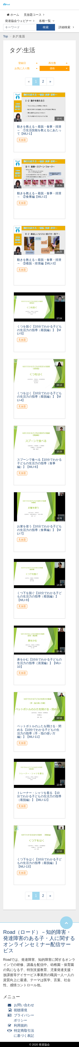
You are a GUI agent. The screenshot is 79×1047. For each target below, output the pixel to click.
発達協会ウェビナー (19, 21)
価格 (58, 68)
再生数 (57, 63)
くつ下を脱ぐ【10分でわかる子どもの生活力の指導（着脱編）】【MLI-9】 (39, 596)
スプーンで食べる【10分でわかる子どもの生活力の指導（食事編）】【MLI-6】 (39, 463)
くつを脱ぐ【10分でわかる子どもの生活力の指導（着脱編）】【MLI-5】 (39, 330)
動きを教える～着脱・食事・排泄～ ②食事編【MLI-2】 (39, 195)
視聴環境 (18, 1010)
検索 (46, 27)
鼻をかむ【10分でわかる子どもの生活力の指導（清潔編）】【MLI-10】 (39, 663)
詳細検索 (66, 27)
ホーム (13, 14)
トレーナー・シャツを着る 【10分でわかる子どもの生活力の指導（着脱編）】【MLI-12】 (39, 796)
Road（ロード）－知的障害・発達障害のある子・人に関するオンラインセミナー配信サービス (39, 941)
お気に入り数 (26, 68)
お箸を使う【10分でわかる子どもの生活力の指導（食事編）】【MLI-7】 (39, 530)
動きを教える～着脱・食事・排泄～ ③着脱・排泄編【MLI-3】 (39, 261)
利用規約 (18, 1025)
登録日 (27, 63)
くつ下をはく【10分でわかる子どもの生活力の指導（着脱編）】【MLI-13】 (39, 863)
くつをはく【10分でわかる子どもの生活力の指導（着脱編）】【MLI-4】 (39, 396)
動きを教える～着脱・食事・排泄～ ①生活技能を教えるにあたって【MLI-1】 (39, 130)
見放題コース (34, 14)
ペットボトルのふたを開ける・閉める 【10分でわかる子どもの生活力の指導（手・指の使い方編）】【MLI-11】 (39, 731)
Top (5, 36)
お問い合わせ (21, 1005)
